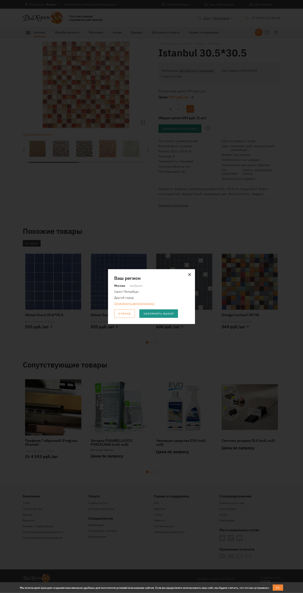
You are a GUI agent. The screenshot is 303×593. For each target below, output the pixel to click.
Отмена (125, 314)
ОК (278, 587)
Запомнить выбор (161, 314)
